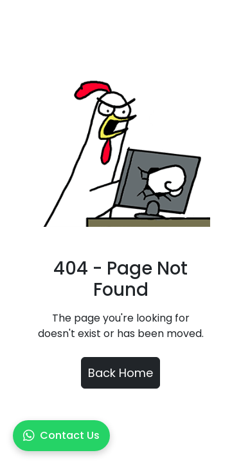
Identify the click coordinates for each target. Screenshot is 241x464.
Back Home (120, 373)
